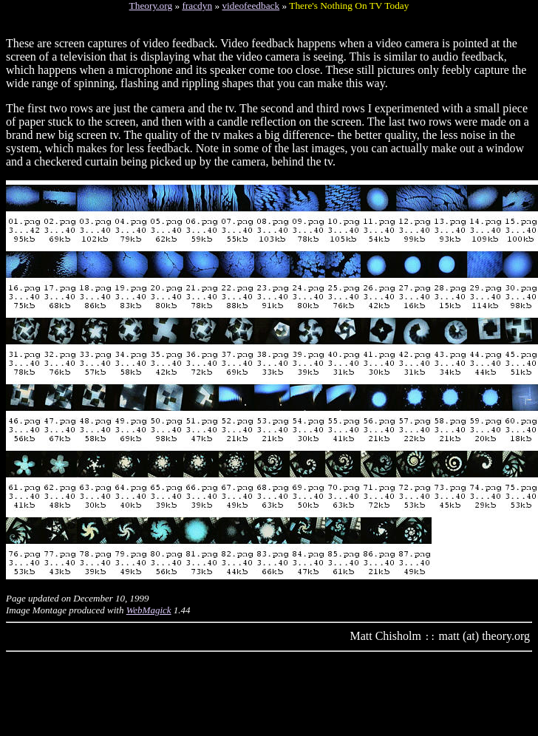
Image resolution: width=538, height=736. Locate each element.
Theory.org (150, 5)
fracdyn (197, 5)
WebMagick (148, 610)
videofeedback (250, 5)
